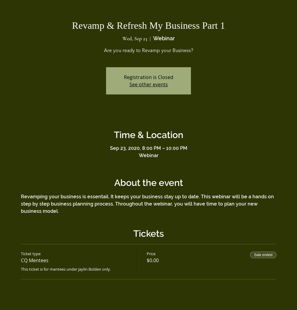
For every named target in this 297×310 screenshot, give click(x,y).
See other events (148, 84)
